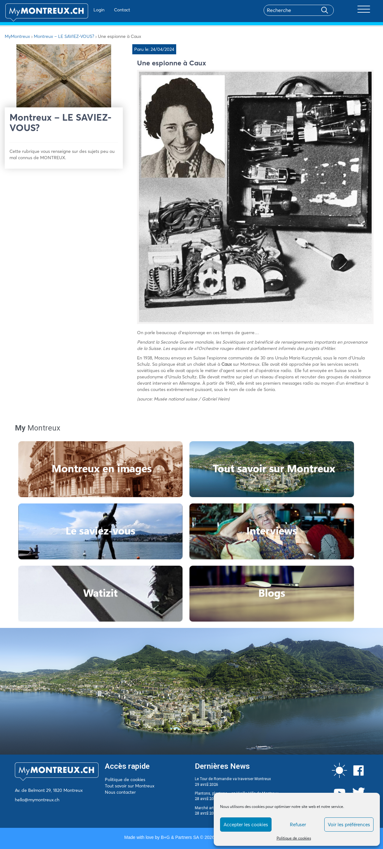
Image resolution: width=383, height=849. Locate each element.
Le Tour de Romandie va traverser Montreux (233, 779)
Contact (105, 10)
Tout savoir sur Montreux (129, 786)
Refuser (298, 825)
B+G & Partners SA (180, 837)
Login (82, 10)
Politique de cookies (294, 838)
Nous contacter (120, 792)
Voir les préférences (349, 825)
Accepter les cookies (246, 825)
